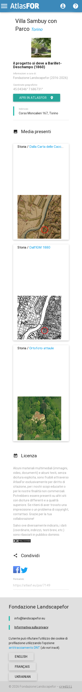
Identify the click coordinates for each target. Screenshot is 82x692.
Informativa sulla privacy (31, 627)
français (22, 667)
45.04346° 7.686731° (28, 89)
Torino (36, 29)
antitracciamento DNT (24, 648)
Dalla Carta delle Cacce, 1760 (50, 146)
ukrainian (23, 677)
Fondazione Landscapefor (38, 687)
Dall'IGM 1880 (39, 247)
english (21, 657)
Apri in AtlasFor (36, 98)
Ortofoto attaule (41, 348)
